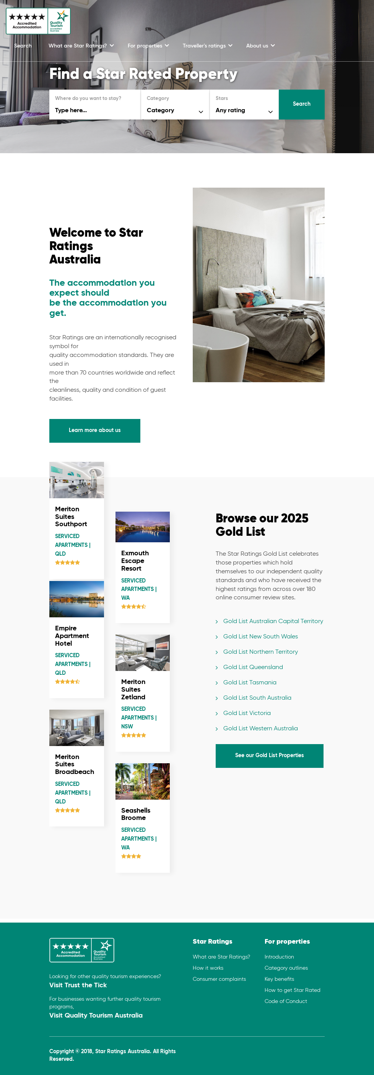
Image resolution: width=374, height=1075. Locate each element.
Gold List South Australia (257, 698)
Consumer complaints (219, 979)
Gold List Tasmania (249, 683)
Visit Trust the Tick (78, 985)
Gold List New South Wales (260, 637)
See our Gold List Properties (269, 755)
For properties (146, 46)
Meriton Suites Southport (71, 517)
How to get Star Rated (292, 990)
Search (23, 46)
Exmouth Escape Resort (135, 561)
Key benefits (279, 979)
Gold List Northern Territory (260, 652)
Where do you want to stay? (88, 98)
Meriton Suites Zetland (133, 690)
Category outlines (286, 968)
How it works (208, 968)
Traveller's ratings (205, 46)
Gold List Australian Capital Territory (273, 621)
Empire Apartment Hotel (72, 636)
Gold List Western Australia (260, 729)
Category (158, 98)
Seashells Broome (135, 814)
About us (258, 46)
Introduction (279, 957)
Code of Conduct (286, 1001)
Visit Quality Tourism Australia (96, 1015)
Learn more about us (95, 430)
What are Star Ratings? (79, 46)
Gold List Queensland (253, 667)
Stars (222, 98)
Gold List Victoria (247, 713)
